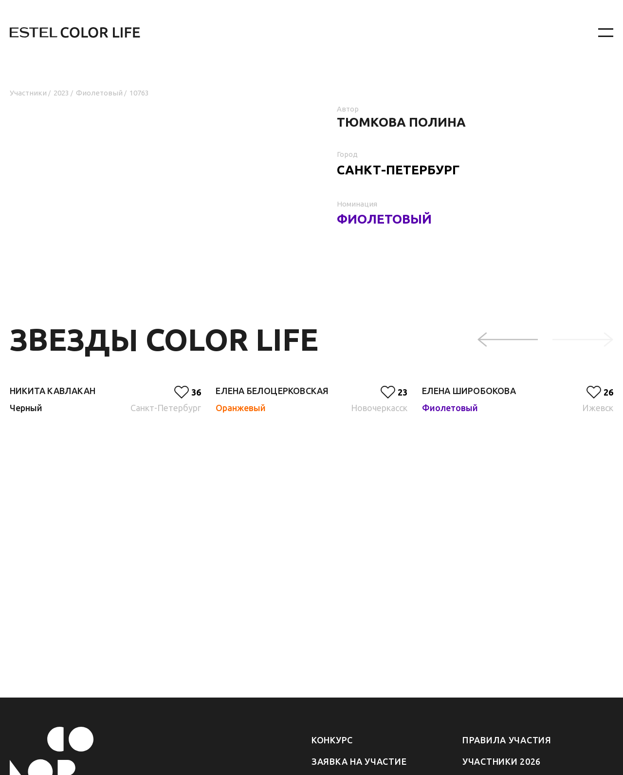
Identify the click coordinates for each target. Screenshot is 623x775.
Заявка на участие (359, 761)
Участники (28, 93)
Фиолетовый (99, 93)
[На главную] (277, 33)
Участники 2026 (501, 761)
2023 (61, 93)
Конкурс (332, 740)
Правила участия (506, 740)
